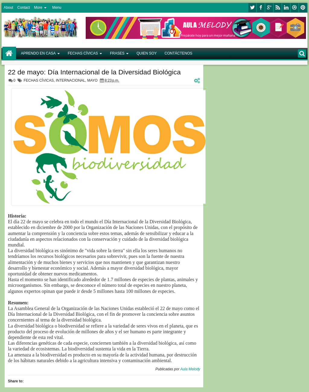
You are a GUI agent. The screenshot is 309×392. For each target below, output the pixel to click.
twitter (252, 7)
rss (278, 7)
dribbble (294, 7)
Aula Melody (190, 369)
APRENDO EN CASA (38, 53)
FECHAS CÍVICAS (83, 53)
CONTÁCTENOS (178, 53)
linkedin (286, 7)
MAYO (92, 80)
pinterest (303, 7)
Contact (23, 7)
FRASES (117, 53)
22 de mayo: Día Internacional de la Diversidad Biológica (94, 72)
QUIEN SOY (147, 53)
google (269, 7)
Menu (56, 7)
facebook (261, 7)
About (8, 7)
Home (9, 53)
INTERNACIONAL (70, 80)
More (38, 7)
